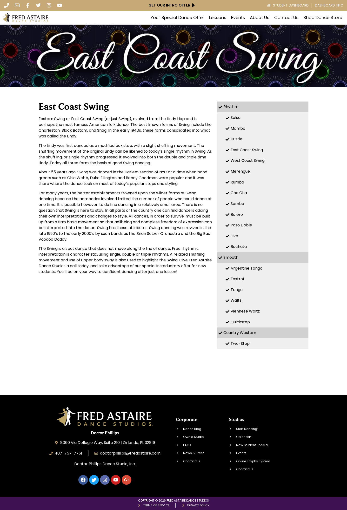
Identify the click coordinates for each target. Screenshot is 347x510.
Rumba (237, 182)
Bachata (239, 246)
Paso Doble (241, 225)
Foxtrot (238, 279)
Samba (237, 203)
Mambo (238, 128)
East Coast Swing (247, 150)
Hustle (236, 139)
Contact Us (286, 17)
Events (238, 17)
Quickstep (240, 322)
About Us (259, 17)
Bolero (237, 214)
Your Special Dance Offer (177, 17)
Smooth (230, 257)
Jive (234, 236)
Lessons (217, 17)
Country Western (239, 332)
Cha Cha (239, 193)
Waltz (236, 300)
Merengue (240, 171)
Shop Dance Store (322, 17)
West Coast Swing (248, 160)
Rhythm (230, 106)
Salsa (235, 117)
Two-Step (240, 343)
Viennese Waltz (245, 311)
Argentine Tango (246, 268)
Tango (237, 289)
